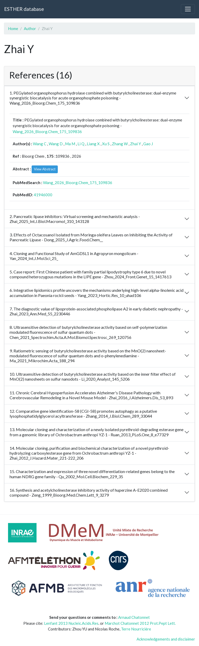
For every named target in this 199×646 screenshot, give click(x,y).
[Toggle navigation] (188, 9)
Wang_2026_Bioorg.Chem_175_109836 (47, 131)
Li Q (80, 143)
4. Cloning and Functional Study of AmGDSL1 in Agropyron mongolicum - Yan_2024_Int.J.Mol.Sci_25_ (74, 256)
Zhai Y (135, 143)
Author (30, 28)
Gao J (148, 143)
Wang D (56, 143)
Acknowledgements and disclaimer (166, 639)
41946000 (43, 194)
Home (13, 28)
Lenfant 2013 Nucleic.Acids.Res (71, 623)
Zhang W (120, 143)
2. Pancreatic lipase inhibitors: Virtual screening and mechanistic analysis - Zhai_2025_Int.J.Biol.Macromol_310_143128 (75, 219)
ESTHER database (24, 9)
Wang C (39, 143)
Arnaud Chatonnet (134, 617)
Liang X (93, 143)
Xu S (106, 143)
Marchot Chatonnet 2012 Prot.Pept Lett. (140, 623)
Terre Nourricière (136, 629)
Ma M (70, 143)
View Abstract (44, 169)
